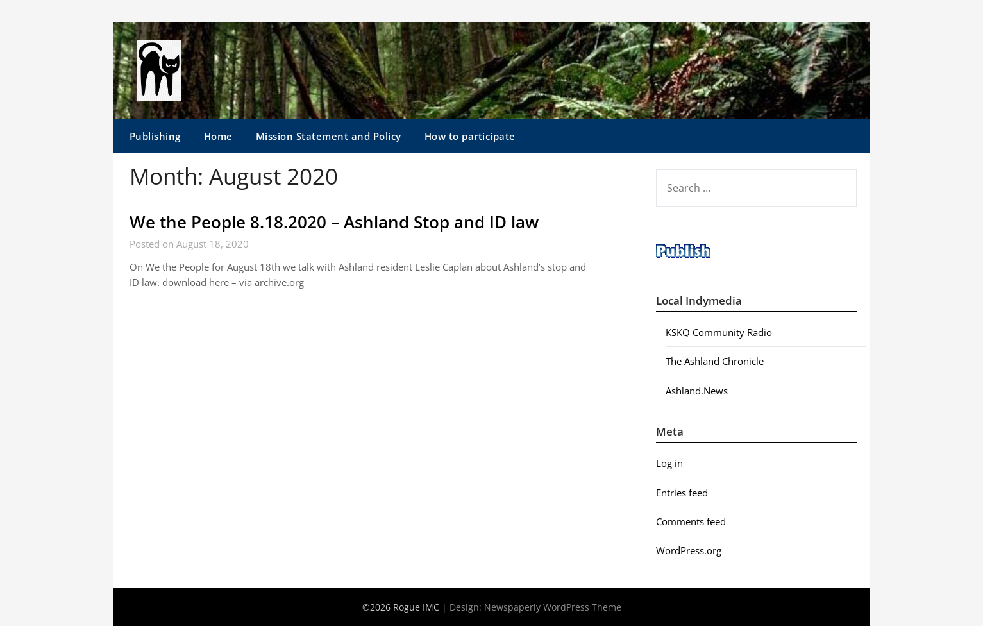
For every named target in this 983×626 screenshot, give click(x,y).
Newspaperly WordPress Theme (552, 607)
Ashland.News (697, 390)
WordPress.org (688, 550)
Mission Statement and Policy (328, 136)
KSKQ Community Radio (719, 332)
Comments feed (691, 521)
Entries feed (682, 492)
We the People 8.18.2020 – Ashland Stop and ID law (334, 221)
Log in (669, 463)
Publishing (155, 136)
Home (218, 136)
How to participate (470, 136)
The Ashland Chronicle (715, 361)
